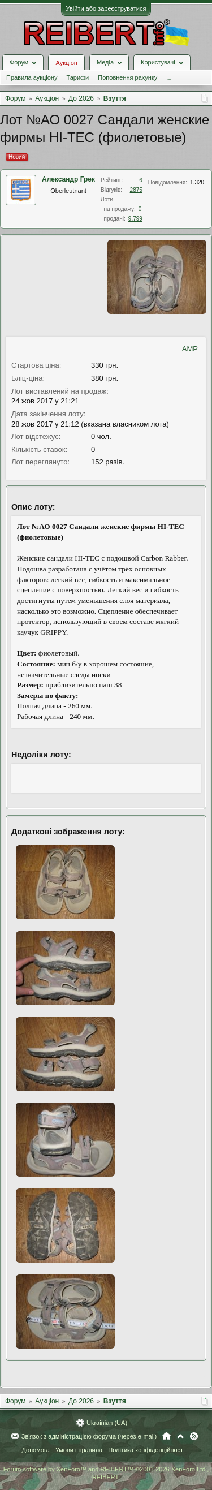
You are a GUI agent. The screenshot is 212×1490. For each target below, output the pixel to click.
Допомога (35, 1449)
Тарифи (77, 77)
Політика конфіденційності (146, 1449)
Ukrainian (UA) (106, 1422)
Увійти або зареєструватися (106, 8)
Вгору (180, 1436)
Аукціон (66, 62)
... (168, 77)
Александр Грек (68, 179)
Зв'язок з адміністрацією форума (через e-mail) (89, 1436)
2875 (136, 190)
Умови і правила (78, 1449)
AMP (190, 348)
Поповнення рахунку (127, 77)
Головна (166, 1436)
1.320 (197, 182)
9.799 (135, 219)
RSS (194, 1436)
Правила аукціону (31, 77)
